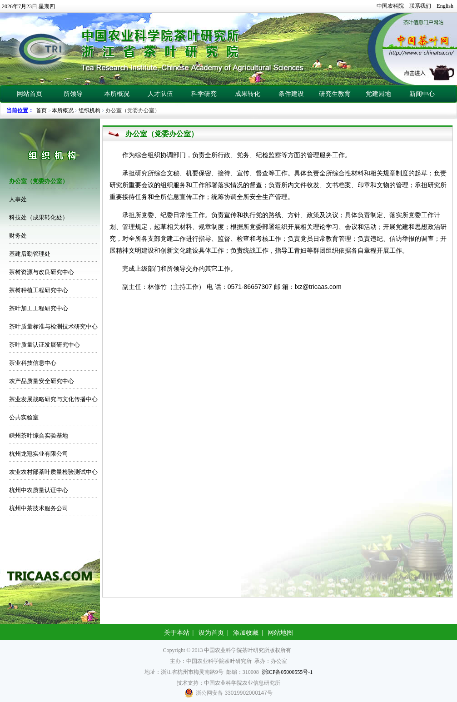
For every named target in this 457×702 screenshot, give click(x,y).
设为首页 (211, 632)
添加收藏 (245, 632)
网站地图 (280, 632)
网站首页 (29, 93)
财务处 (18, 235)
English (445, 6)
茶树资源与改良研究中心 (41, 272)
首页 (41, 110)
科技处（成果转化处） (38, 217)
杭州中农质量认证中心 (38, 490)
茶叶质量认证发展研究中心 (44, 344)
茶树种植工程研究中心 (38, 290)
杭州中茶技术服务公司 (38, 508)
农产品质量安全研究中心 (41, 381)
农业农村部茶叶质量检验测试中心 (53, 471)
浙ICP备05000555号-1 (287, 672)
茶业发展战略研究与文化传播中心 (53, 399)
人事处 (18, 199)
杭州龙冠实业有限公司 (38, 453)
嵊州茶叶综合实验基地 (38, 435)
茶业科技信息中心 (32, 362)
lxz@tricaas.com (318, 286)
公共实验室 (24, 417)
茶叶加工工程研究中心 (38, 308)
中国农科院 (390, 6)
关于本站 (176, 632)
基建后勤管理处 (29, 253)
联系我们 (420, 6)
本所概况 (63, 110)
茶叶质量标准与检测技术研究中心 (53, 326)
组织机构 (89, 110)
